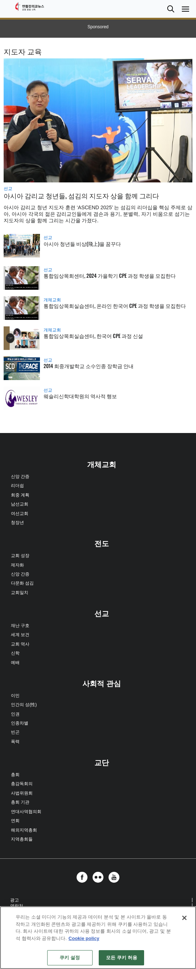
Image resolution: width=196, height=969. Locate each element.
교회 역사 (20, 644)
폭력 (15, 741)
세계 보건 (20, 634)
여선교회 (19, 513)
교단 (101, 763)
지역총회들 (22, 839)
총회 (15, 774)
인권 (15, 714)
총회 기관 (20, 802)
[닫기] (184, 918)
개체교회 (52, 299)
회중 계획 (20, 495)
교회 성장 (20, 555)
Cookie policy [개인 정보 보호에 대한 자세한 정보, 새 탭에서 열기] (84, 938)
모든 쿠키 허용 (121, 957)
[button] (170, 9)
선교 (8, 188)
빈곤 (15, 732)
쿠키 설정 (70, 957)
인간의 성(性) (24, 704)
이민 (15, 695)
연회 (15, 820)
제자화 (17, 565)
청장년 (17, 522)
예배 (15, 662)
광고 (14, 900)
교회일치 (19, 592)
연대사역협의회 (26, 811)
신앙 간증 (20, 476)
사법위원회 (22, 793)
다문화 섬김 (22, 583)
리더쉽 (17, 485)
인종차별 (19, 723)
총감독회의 (22, 783)
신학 (15, 653)
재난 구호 (20, 625)
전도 (101, 544)
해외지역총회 (24, 830)
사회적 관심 (101, 684)
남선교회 (19, 504)
